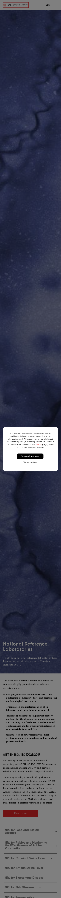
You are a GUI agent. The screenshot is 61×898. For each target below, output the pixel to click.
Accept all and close (30, 456)
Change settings (30, 462)
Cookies (38, 444)
